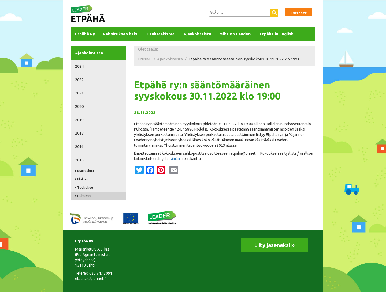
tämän (175, 159)
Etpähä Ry (85, 34)
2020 (79, 106)
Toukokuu (85, 187)
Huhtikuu (84, 196)
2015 (79, 160)
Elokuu (82, 179)
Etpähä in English (277, 34)
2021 (79, 93)
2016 (79, 146)
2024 (79, 66)
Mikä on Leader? (235, 34)
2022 (79, 79)
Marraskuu (85, 171)
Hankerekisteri (161, 34)
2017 (79, 133)
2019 (79, 119)
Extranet (299, 13)
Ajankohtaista (197, 34)
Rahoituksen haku (121, 34)
